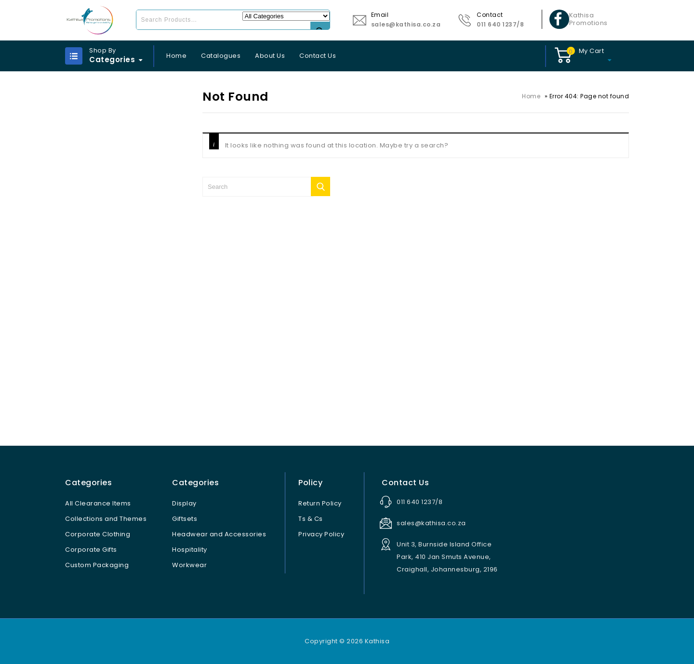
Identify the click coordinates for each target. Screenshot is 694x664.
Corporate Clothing (97, 534)
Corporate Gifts (91, 549)
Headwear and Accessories (219, 534)
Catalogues (220, 55)
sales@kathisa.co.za (406, 24)
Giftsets (184, 518)
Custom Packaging (97, 565)
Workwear (189, 565)
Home (176, 55)
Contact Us (317, 55)
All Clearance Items (98, 503)
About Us (270, 55)
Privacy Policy (321, 534)
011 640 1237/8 (500, 24)
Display (184, 503)
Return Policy (320, 503)
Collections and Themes (106, 518)
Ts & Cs (310, 518)
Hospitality (189, 549)
